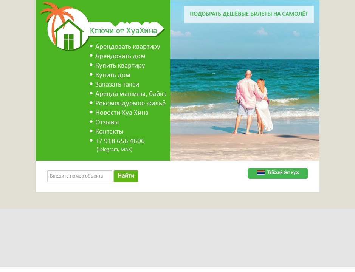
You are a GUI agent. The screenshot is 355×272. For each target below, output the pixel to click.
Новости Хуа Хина (122, 113)
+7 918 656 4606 (120, 141)
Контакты (109, 132)
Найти (126, 176)
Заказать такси (117, 84)
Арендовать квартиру (127, 47)
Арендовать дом (120, 56)
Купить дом (112, 75)
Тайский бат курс (283, 172)
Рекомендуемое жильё (130, 103)
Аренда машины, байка (131, 94)
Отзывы (107, 122)
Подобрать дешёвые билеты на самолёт (249, 14)
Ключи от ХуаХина (123, 30)
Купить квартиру (120, 66)
